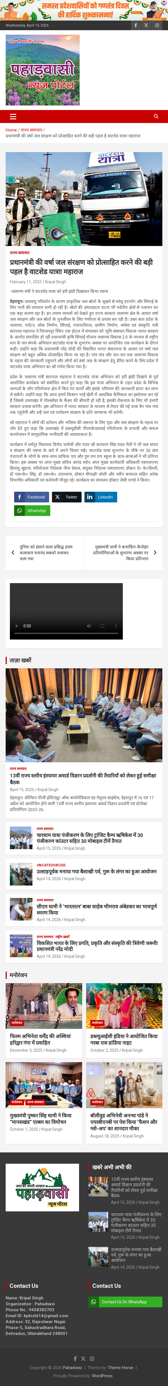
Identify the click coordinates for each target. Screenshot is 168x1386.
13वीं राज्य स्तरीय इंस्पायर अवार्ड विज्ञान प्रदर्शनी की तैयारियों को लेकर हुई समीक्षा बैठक (134, 1187)
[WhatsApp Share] (32, 510)
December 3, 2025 (26, 1050)
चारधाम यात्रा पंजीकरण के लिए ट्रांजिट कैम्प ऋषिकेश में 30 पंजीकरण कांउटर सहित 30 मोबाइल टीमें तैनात (90, 838)
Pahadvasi (72, 1367)
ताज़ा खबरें (20, 660)
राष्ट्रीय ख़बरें (62, 937)
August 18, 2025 (104, 1136)
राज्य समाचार (19, 253)
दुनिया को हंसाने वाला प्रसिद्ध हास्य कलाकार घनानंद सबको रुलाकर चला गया (46, 552)
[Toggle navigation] (13, 116)
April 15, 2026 (22, 789)
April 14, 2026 (49, 879)
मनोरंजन (18, 975)
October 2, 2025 (104, 1050)
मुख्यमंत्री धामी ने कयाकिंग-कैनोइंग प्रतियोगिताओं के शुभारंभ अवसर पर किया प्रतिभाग (120, 552)
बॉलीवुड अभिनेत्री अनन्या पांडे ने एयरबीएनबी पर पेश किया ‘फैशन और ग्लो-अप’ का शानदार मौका (123, 1122)
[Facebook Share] (31, 497)
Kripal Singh (55, 282)
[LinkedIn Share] (100, 497)
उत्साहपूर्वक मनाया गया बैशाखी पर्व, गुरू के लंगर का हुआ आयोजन (96, 872)
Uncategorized (51, 865)
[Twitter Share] (66, 497)
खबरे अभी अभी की (111, 1167)
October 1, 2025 (24, 1129)
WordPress (102, 1375)
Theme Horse (120, 1367)
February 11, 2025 (26, 282)
